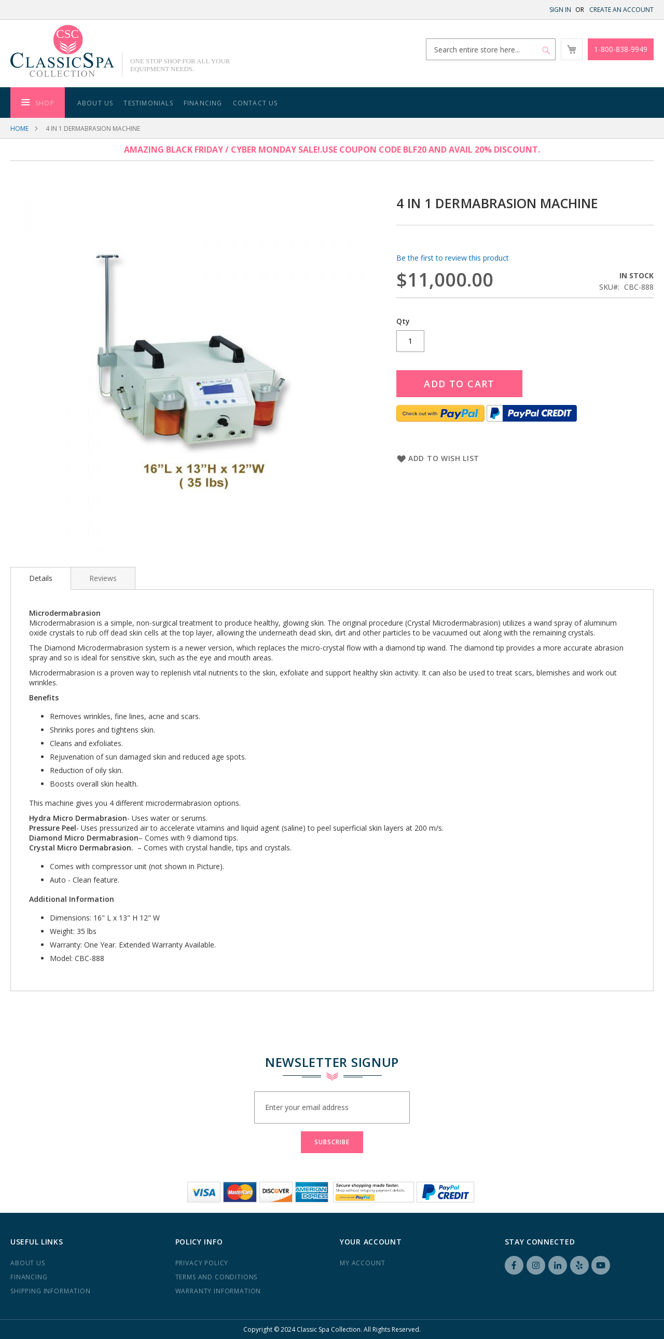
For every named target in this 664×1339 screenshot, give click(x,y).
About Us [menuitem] (95, 103)
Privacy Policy (202, 1263)
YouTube (600, 1265)
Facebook (514, 1265)
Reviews (103, 578)
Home (19, 128)
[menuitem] (37, 102)
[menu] (332, 102)
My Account (362, 1263)
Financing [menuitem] (203, 103)
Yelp (579, 1265)
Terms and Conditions (216, 1277)
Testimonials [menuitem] (148, 103)
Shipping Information (50, 1291)
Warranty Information (218, 1291)
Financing (29, 1277)
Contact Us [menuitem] (255, 103)
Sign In (560, 9)
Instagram (536, 1265)
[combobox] (491, 49)
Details (40, 578)
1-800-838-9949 (620, 49)
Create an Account (621, 9)
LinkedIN (557, 1265)
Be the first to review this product (452, 258)
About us (27, 1263)
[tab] (40, 578)
